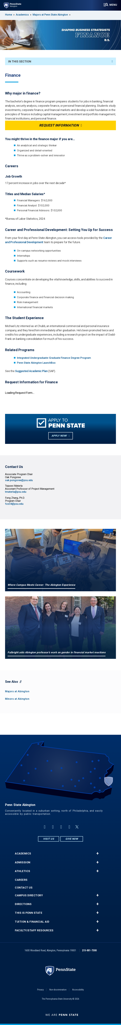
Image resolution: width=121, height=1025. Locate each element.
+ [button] (97, 853)
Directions (23, 904)
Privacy (40, 989)
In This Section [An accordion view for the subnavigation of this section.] (60, 61)
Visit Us (48, 838)
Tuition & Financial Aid (32, 921)
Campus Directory (29, 895)
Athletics (22, 871)
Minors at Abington (17, 698)
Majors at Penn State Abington (50, 14)
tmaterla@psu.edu (15, 491)
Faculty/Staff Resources (34, 930)
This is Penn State (28, 912)
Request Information (59, 125)
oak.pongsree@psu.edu (19, 480)
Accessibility (78, 989)
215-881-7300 (89, 950)
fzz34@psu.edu (14, 503)
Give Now (71, 838)
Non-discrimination (58, 989)
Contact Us (23, 887)
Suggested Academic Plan (31, 371)
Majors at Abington (17, 691)
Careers (21, 879)
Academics (22, 14)
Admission (22, 862)
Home (8, 14)
